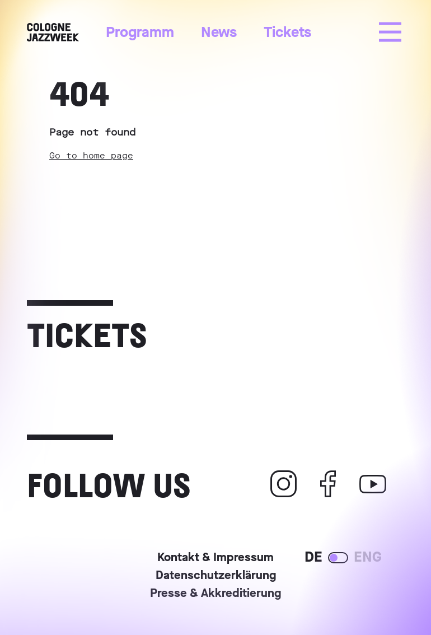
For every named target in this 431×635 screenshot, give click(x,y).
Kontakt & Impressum (215, 558)
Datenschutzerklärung (216, 576)
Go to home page (91, 155)
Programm (140, 32)
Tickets (287, 32)
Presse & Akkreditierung (215, 594)
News (219, 32)
